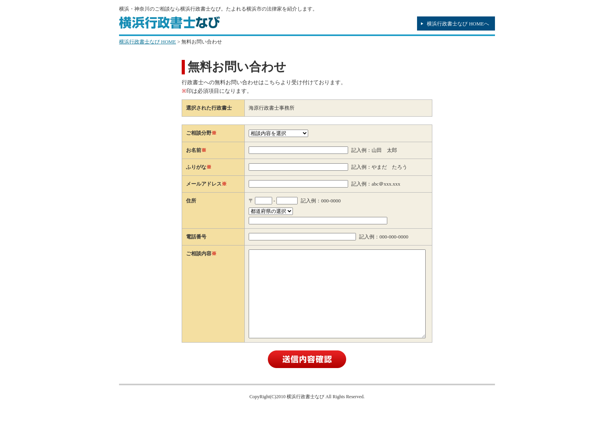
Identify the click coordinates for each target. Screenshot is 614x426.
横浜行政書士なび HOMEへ (458, 24)
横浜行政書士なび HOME (147, 42)
